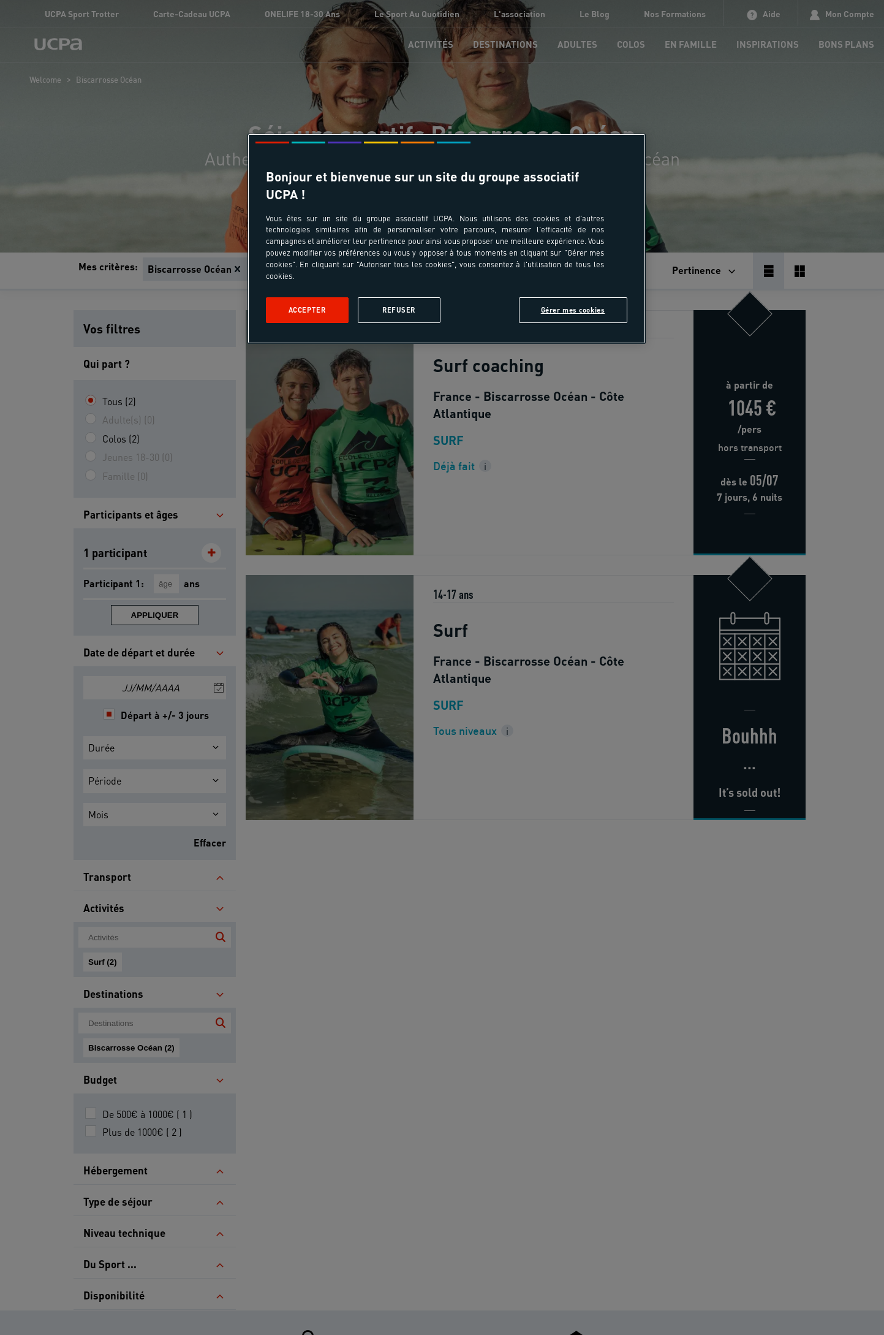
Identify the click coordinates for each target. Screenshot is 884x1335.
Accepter (307, 309)
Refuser (398, 309)
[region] (446, 239)
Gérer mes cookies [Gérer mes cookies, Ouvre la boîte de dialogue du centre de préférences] (573, 309)
